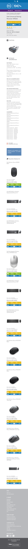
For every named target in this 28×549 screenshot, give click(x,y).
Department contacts (11, 530)
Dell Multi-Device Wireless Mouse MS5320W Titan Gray (13, 429)
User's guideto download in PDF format (13, 144)
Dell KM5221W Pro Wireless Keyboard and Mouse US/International (13, 311)
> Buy (19, 186)
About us (8, 492)
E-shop (8, 13)
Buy (19, 24)
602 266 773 (10, 10)
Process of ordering (11, 516)
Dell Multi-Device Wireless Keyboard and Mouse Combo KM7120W (13, 459)
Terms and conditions (11, 519)
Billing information (11, 524)
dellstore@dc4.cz (18, 10)
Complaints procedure (11, 518)
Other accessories (18, 13)
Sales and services (10, 494)
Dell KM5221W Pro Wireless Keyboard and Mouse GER (13, 281)
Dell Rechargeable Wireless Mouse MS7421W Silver (13, 252)
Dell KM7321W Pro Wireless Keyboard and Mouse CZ (13, 192)
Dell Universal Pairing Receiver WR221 (13, 14)
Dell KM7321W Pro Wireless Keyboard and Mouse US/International (13, 222)
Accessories (12, 13)
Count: (10, 24)
